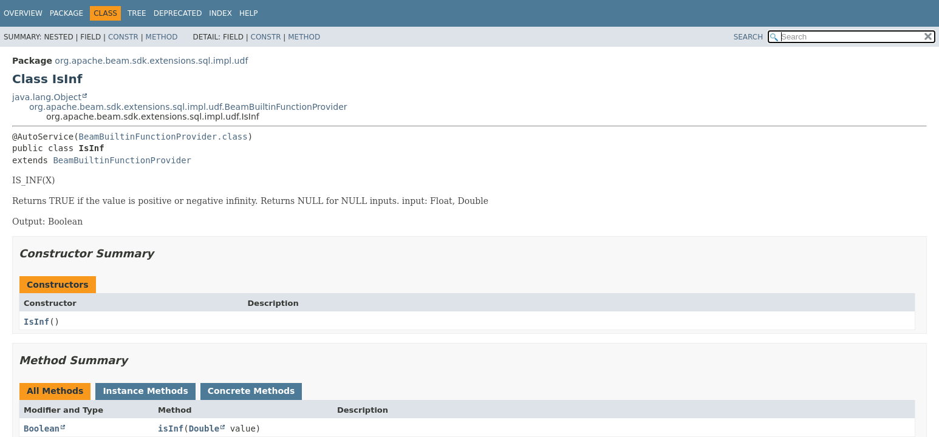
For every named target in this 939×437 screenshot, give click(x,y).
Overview (23, 13)
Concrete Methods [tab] (251, 391)
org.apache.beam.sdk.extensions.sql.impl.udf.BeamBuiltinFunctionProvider (188, 107)
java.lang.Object (46, 97)
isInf (170, 428)
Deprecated (178, 13)
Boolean (42, 428)
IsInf (36, 322)
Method (162, 37)
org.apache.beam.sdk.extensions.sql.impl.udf (151, 61)
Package (66, 13)
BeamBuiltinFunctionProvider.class (163, 136)
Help (248, 13)
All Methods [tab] (55, 391)
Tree (137, 13)
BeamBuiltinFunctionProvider (122, 160)
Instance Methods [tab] (145, 391)
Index (220, 13)
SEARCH (748, 37)
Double (204, 428)
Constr (123, 37)
